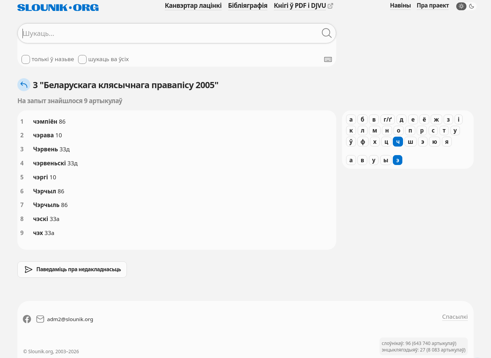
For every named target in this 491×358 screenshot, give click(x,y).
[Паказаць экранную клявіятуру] (328, 59)
